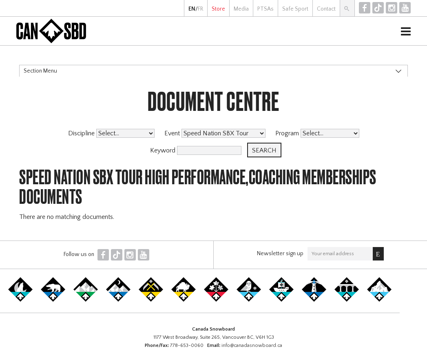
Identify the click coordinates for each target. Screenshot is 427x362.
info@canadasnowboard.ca (251, 345)
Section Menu (40, 71)
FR (200, 9)
